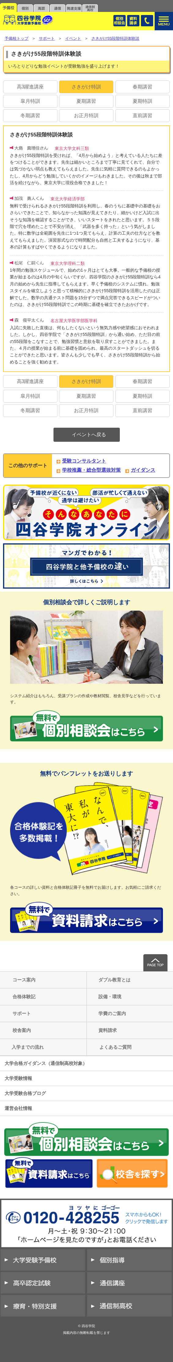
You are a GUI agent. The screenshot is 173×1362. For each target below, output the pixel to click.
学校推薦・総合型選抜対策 (91, 470)
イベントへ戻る (89, 434)
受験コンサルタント (84, 460)
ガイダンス (143, 470)
